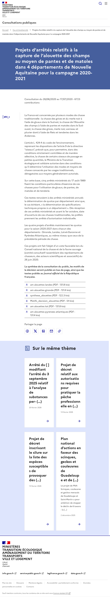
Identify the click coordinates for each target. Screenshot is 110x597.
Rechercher (100, 3)
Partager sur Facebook (27, 331)
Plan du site (7, 583)
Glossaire (20, 583)
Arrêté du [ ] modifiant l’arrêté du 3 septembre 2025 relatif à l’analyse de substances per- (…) (39, 383)
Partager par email (51, 331)
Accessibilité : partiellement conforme (62, 583)
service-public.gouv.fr (30, 573)
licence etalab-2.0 (60, 593)
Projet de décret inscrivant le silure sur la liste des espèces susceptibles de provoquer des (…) (38, 459)
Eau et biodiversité (20, 30)
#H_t (7, 117)
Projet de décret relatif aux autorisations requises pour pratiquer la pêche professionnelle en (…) (70, 385)
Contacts (30, 586)
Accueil (5, 30)
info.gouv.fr (8, 573)
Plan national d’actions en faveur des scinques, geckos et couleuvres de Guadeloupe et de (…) (71, 459)
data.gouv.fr (77, 573)
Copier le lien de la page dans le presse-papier (59, 331)
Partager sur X (35, 331)
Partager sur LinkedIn (43, 331)
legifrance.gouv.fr (56, 573)
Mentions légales (35, 583)
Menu (106, 3)
